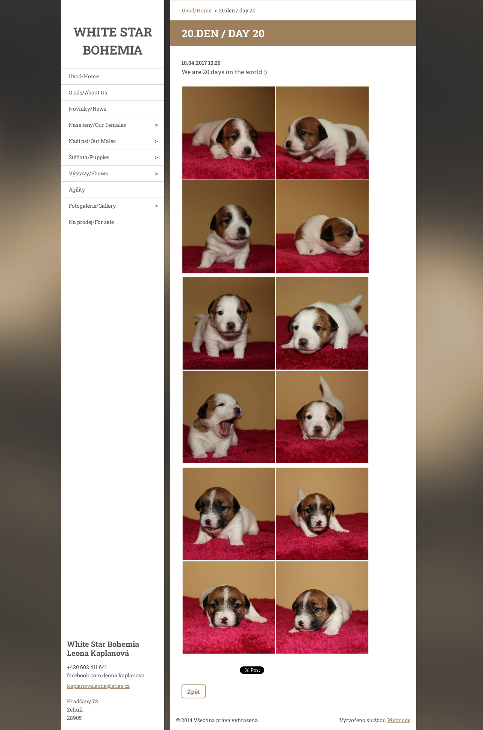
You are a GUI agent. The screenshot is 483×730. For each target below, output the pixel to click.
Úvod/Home (84, 76)
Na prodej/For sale (91, 221)
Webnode (398, 720)
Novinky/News (87, 108)
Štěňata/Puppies (89, 157)
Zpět (193, 691)
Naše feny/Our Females (97, 124)
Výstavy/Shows (88, 173)
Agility (77, 189)
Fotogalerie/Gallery (92, 205)
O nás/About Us (88, 92)
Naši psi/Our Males (92, 140)
